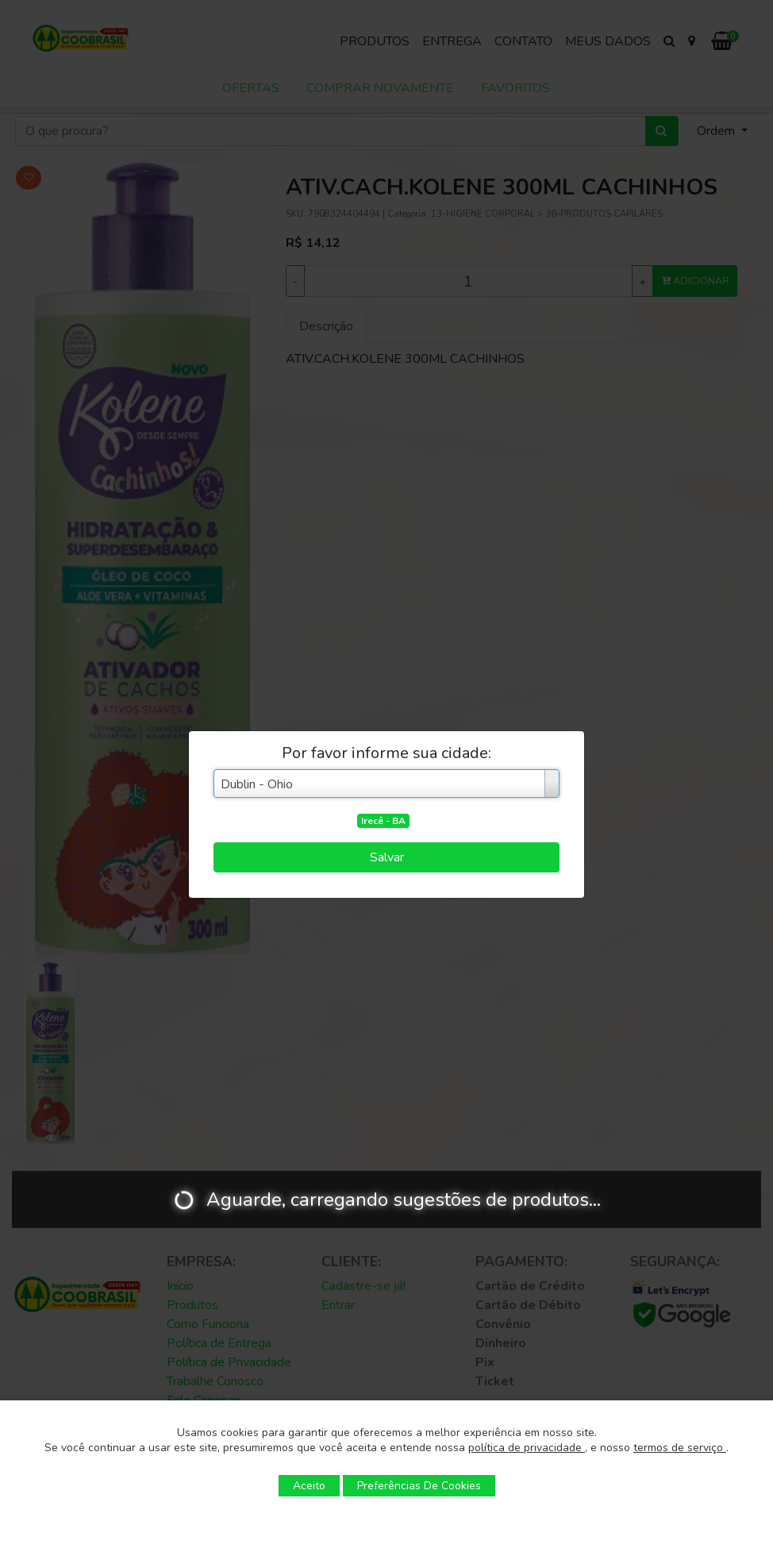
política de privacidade (526, 1447)
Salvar (387, 857)
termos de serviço (679, 1447)
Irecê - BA (383, 821)
